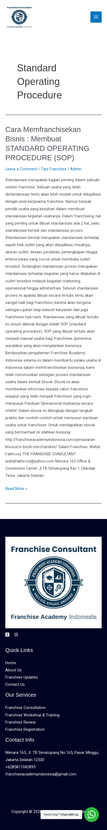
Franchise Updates (21, 677)
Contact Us (15, 684)
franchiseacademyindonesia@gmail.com (40, 774)
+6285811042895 (20, 767)
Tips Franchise (53, 169)
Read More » (16, 488)
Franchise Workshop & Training (32, 715)
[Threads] (7, 635)
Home (10, 662)
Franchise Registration (25, 729)
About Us (13, 670)
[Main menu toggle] (96, 17)
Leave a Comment (21, 169)
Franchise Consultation (25, 707)
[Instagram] (16, 635)
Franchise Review (20, 722)
